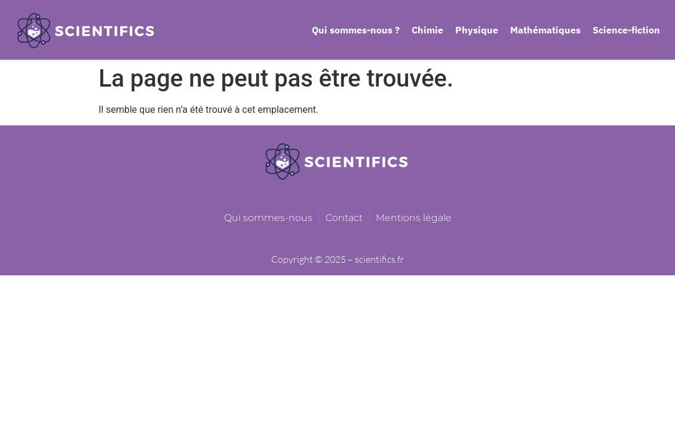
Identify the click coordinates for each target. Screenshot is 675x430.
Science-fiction (626, 30)
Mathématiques (545, 30)
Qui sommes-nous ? (356, 30)
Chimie (427, 30)
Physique (476, 30)
